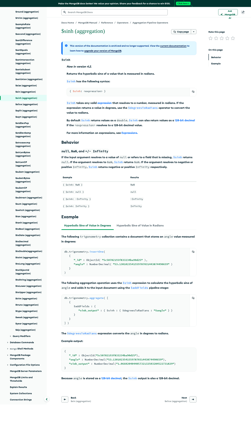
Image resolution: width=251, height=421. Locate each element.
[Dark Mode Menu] (243, 12)
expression (104, 103)
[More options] (193, 31)
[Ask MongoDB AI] (228, 12)
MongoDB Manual (87, 22)
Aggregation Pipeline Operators (150, 22)
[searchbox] (114, 12)
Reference (107, 22)
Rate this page (216, 31)
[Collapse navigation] (47, 399)
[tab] (87, 225)
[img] (210, 38)
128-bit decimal (185, 120)
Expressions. (129, 133)
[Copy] (193, 91)
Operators (122, 22)
